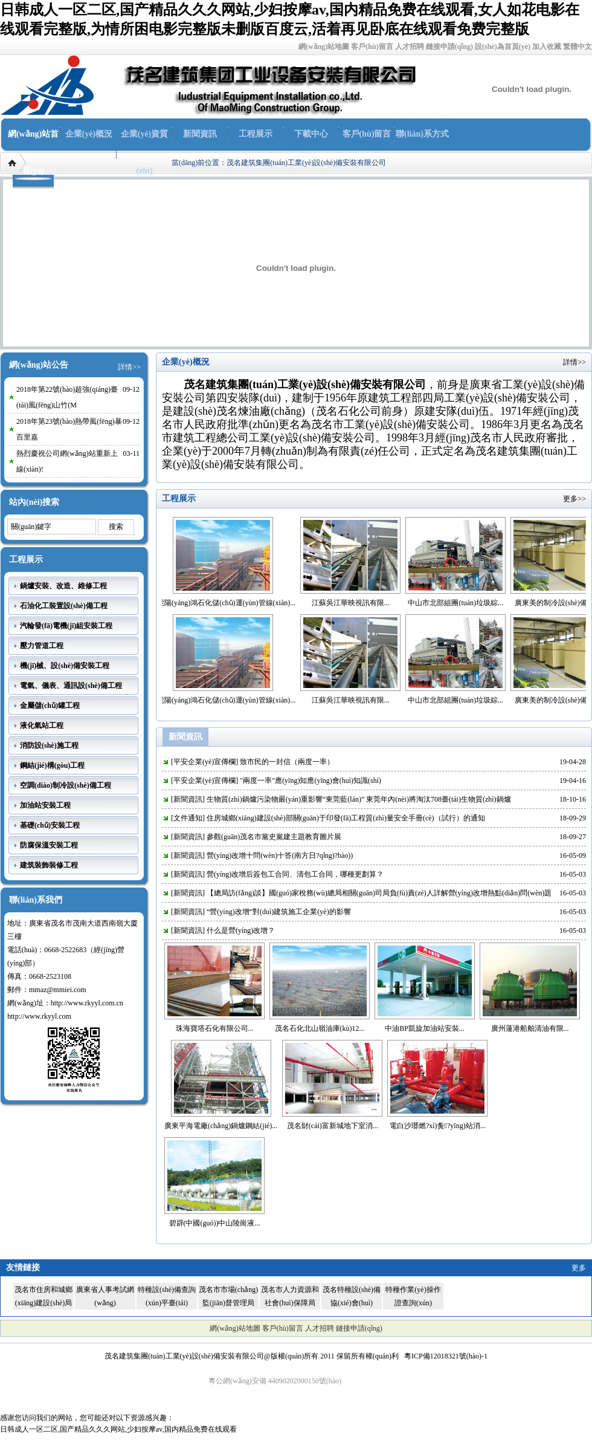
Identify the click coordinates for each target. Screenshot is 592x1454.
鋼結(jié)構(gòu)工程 (52, 765)
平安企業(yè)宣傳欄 (204, 762)
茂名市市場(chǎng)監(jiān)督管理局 (228, 1296)
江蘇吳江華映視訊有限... (360, 603)
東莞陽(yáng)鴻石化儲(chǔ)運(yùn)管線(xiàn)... (231, 603)
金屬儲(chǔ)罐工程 (50, 705)
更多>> (574, 499)
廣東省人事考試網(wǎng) (105, 1296)
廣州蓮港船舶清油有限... (530, 1028)
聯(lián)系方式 (422, 133)
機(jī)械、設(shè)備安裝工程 (64, 665)
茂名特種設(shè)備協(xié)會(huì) (352, 1296)
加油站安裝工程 (45, 805)
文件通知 (187, 818)
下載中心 (311, 133)
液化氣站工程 (41, 725)
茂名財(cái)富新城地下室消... (332, 1125)
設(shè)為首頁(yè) (502, 46)
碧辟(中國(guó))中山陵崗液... (214, 1223)
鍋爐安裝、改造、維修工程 (63, 586)
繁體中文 (577, 46)
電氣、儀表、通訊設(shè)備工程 (71, 685)
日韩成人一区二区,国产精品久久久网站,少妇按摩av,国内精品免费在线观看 (118, 1429)
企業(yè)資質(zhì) (145, 152)
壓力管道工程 (41, 645)
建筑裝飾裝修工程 (49, 865)
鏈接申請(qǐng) (449, 46)
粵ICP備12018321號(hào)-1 (445, 1356)
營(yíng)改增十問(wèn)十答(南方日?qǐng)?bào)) (280, 855)
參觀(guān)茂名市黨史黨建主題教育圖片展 (274, 836)
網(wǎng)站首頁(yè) (33, 152)
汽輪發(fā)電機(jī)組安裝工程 (66, 626)
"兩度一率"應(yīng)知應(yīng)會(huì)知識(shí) (310, 780)
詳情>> (129, 367)
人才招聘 (409, 46)
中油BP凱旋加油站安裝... (425, 1028)
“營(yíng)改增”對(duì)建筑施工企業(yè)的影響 (279, 911)
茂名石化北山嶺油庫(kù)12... (320, 1028)
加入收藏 (546, 46)
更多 (578, 1268)
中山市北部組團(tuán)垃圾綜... (464, 603)
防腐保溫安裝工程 (49, 845)
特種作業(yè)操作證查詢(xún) (412, 1296)
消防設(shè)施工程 (49, 745)
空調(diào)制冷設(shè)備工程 (65, 785)
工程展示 (255, 133)
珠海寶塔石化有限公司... (215, 1028)
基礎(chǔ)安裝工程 (50, 825)
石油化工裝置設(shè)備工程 (64, 606)
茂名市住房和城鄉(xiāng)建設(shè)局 (43, 1296)
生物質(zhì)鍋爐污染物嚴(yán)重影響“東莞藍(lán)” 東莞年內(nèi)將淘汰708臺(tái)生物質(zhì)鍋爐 (359, 799)
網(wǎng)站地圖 (323, 46)
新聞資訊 (200, 133)
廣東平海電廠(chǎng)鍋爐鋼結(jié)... (220, 1125)
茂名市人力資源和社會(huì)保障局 (290, 1296)
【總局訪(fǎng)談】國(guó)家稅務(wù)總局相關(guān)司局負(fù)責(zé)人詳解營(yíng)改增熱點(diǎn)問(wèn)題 (379, 893)
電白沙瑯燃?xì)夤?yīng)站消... (438, 1125)
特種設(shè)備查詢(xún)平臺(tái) (167, 1296)
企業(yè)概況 (89, 133)
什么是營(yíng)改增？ (241, 930)
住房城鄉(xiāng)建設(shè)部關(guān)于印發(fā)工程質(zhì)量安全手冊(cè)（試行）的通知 (346, 818)
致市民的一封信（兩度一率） (287, 762)
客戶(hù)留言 (372, 46)
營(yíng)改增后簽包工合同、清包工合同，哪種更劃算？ (295, 874)
